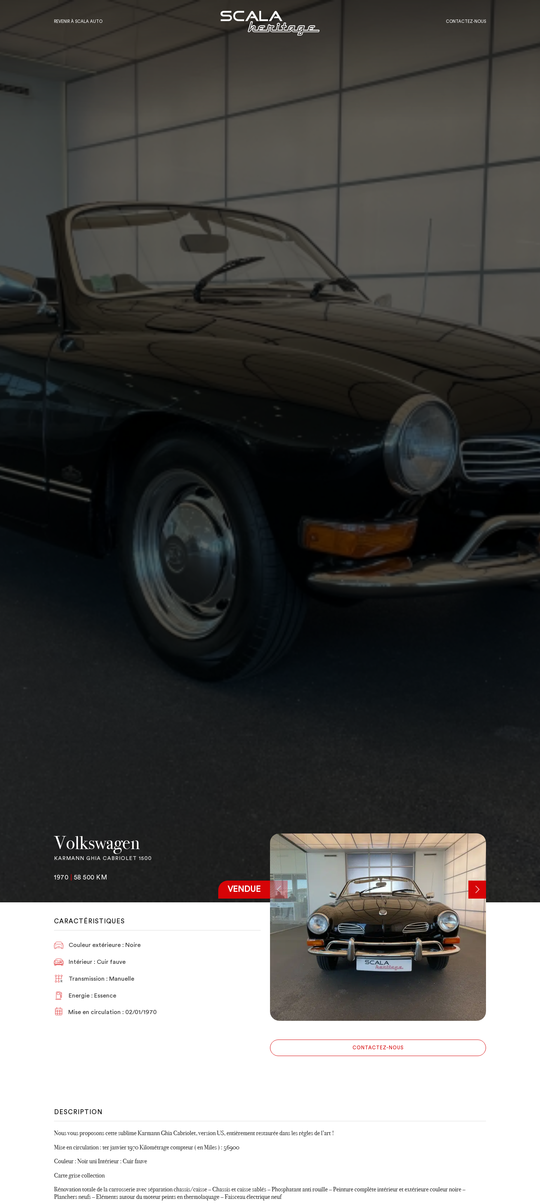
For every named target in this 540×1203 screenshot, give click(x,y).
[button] (477, 890)
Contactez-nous (378, 1047)
